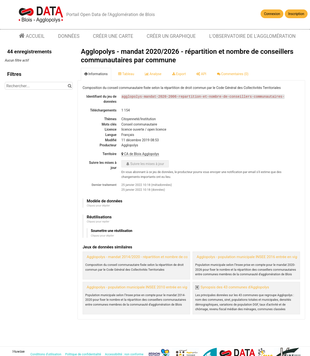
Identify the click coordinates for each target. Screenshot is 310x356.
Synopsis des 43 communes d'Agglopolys (235, 287)
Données (68, 36)
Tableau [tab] (126, 74)
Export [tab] (179, 74)
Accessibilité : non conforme (124, 354)
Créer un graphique (171, 36)
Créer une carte (113, 36)
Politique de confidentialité (83, 354)
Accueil (35, 36)
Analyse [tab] (153, 74)
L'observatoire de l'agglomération (252, 36)
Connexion (272, 14)
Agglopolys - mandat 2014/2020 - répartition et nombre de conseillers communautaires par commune (171, 257)
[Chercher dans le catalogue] (70, 86)
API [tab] (201, 74)
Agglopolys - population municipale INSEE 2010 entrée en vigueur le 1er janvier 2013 (156, 287)
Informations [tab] (96, 74)
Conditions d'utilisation (46, 354)
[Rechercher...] (39, 86)
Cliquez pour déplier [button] (98, 205)
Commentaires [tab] (232, 74)
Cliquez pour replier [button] (98, 221)
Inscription (296, 14)
